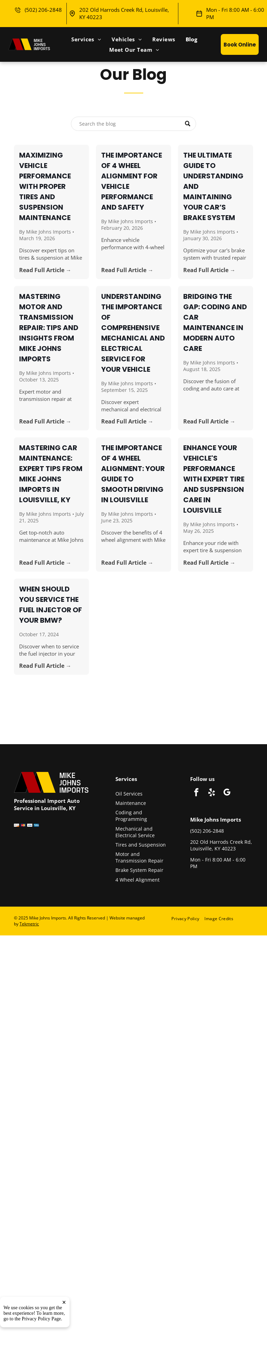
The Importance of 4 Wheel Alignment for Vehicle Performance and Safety (131, 181)
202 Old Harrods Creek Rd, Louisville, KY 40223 (221, 845)
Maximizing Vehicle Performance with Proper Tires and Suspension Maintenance (45, 186)
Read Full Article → (45, 270)
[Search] (133, 124)
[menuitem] (86, 39)
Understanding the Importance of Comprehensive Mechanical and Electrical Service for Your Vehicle (133, 333)
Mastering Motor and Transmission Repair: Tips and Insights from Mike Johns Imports (48, 328)
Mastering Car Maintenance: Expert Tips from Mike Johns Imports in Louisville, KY (50, 474)
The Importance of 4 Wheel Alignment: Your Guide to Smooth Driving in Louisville (133, 474)
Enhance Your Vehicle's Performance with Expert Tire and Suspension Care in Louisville (213, 479)
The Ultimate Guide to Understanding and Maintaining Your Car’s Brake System (213, 186)
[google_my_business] (227, 793)
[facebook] (196, 793)
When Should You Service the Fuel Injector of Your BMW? (50, 604)
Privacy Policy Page (41, 1318)
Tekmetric (29, 924)
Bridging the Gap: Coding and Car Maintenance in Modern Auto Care (215, 322)
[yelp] (211, 793)
